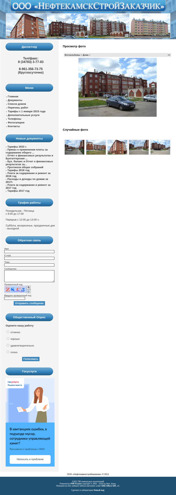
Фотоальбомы (72, 55)
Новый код (99, 490)
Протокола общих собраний (25, 167)
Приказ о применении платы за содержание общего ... (27, 151)
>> (169, 55)
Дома (85, 55)
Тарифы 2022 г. (17, 146)
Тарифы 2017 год (18, 190)
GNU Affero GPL (109, 486)
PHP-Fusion (76, 484)
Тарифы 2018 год (18, 170)
